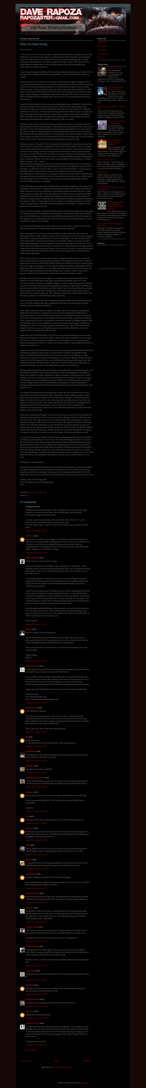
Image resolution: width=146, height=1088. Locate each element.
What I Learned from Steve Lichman (116, 122)
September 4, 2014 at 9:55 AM (37, 1018)
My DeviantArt (104, 54)
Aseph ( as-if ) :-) (32, 1023)
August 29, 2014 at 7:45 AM (36, 902)
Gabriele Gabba (32, 927)
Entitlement (103, 172)
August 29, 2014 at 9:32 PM (36, 994)
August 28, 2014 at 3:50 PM (36, 746)
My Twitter (102, 50)
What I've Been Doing (106, 160)
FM (27, 737)
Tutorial (101, 58)
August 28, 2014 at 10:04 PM (37, 854)
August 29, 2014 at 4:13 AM (36, 888)
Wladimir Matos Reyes (35, 778)
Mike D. (29, 629)
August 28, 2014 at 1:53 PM (36, 624)
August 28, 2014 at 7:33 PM (36, 823)
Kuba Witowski (32, 708)
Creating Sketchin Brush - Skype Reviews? (115, 142)
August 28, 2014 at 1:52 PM (36, 553)
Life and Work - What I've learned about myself (111, 188)
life (27, 495)
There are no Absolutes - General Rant (111, 107)
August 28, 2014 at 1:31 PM (36, 531)
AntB (28, 845)
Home (56, 1061)
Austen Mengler (32, 946)
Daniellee (29, 908)
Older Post (87, 1061)
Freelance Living (115, 68)
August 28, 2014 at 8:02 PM (36, 840)
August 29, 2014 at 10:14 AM (37, 965)
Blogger (84, 1083)
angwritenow (31, 874)
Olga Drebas (31, 971)
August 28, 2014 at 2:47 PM (36, 702)
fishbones (30, 985)
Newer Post (26, 1061)
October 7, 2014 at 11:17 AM (36, 1045)
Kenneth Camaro (32, 893)
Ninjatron (30, 792)
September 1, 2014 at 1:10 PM (37, 1006)
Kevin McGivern (32, 666)
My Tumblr (102, 46)
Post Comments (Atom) (62, 1067)
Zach (27, 816)
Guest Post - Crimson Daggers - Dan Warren (110, 224)
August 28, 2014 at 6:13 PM (36, 773)
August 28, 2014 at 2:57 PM (36, 732)
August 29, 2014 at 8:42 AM (36, 922)
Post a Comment (30, 1050)
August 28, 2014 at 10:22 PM (37, 869)
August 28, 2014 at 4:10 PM (36, 761)
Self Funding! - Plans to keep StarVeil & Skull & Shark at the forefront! (116, 205)
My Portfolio (103, 42)
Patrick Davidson (33, 999)
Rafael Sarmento (32, 558)
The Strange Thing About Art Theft (115, 88)
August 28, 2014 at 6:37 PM (36, 811)
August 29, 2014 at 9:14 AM (36, 941)
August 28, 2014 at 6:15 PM (36, 787)
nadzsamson (31, 751)
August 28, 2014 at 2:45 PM (36, 661)
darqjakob (30, 766)
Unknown (30, 536)
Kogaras (29, 860)
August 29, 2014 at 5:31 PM (36, 980)
